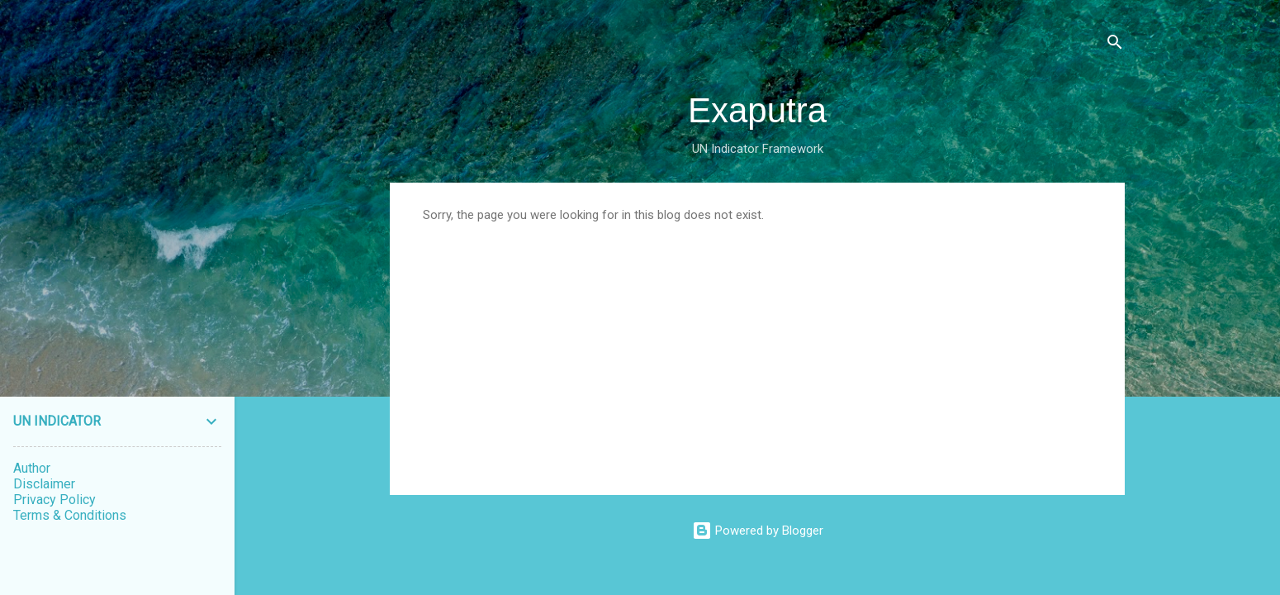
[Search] (1115, 45)
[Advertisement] (757, 346)
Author (31, 468)
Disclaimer (44, 484)
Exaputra (757, 110)
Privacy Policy (54, 499)
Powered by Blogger (757, 530)
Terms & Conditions (69, 515)
